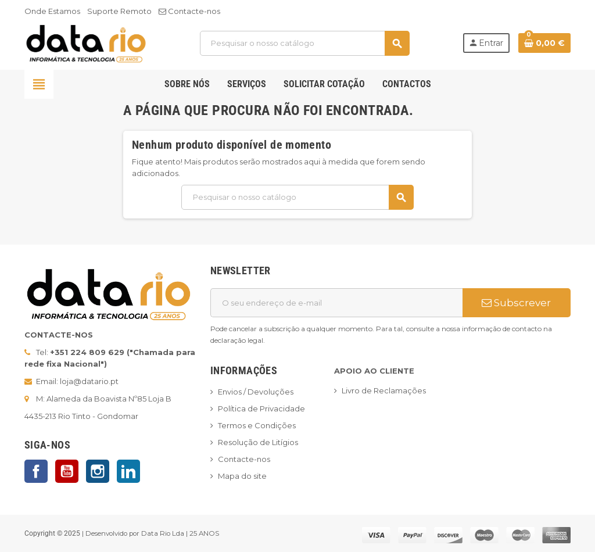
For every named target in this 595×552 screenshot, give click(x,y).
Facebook (36, 471)
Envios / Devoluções (255, 391)
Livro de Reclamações (384, 390)
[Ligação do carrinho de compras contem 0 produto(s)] (544, 43)
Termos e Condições (257, 425)
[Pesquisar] (304, 43)
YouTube (66, 471)
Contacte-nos (189, 11)
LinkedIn (128, 471)
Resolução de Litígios (258, 442)
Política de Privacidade (261, 408)
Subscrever (516, 303)
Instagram (97, 471)
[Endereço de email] (336, 302)
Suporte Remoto (119, 11)
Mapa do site (242, 476)
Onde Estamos (52, 11)
